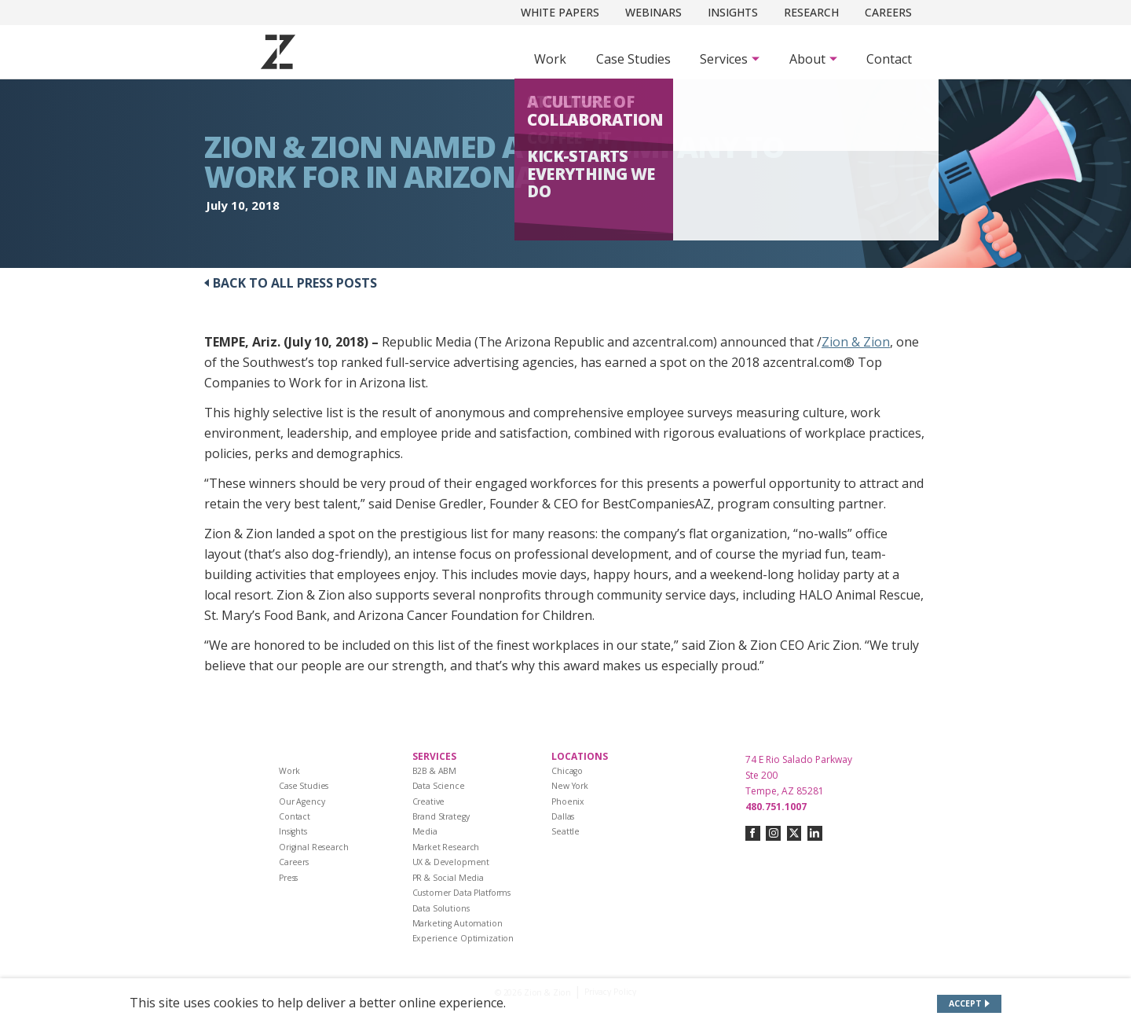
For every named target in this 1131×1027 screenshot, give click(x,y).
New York (569, 785)
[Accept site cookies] (969, 1004)
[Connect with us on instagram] (773, 833)
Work (550, 59)
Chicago (567, 770)
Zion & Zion (856, 341)
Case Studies (633, 59)
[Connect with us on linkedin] (814, 833)
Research (811, 12)
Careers (888, 12)
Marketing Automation (457, 923)
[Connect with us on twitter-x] (794, 833)
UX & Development (451, 861)
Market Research (446, 847)
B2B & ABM (434, 770)
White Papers (560, 12)
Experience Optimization (463, 938)
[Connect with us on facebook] (752, 833)
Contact (889, 59)
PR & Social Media (448, 877)
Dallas (562, 816)
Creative (428, 801)
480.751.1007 (776, 806)
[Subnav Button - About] (813, 59)
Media (424, 831)
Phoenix (567, 801)
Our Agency (302, 801)
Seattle (565, 831)
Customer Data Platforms (461, 892)
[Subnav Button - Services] (729, 59)
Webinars (653, 12)
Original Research (314, 847)
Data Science (438, 785)
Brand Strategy (441, 816)
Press (288, 877)
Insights (733, 12)
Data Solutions (441, 908)
